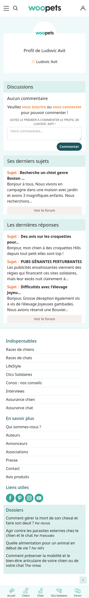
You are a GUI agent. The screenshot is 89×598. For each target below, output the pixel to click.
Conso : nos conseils (24, 382)
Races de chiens (20, 349)
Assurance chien (20, 399)
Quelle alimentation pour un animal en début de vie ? (40, 546)
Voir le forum (44, 210)
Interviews (15, 391)
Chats (40, 591)
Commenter (69, 146)
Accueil (11, 591)
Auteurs (13, 435)
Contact (13, 468)
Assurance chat (19, 407)
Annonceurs (16, 443)
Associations (17, 451)
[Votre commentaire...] (44, 133)
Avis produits (17, 476)
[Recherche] (15, 8)
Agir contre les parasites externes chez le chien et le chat (42, 533)
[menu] (7, 8)
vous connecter (67, 107)
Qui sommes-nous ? (23, 426)
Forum (78, 591)
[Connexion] (82, 8)
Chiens (26, 591)
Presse (12, 460)
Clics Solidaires (59, 591)
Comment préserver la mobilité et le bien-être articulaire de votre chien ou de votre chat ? (42, 560)
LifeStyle (13, 366)
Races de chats (19, 357)
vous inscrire (34, 107)
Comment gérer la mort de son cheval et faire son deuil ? (42, 521)
